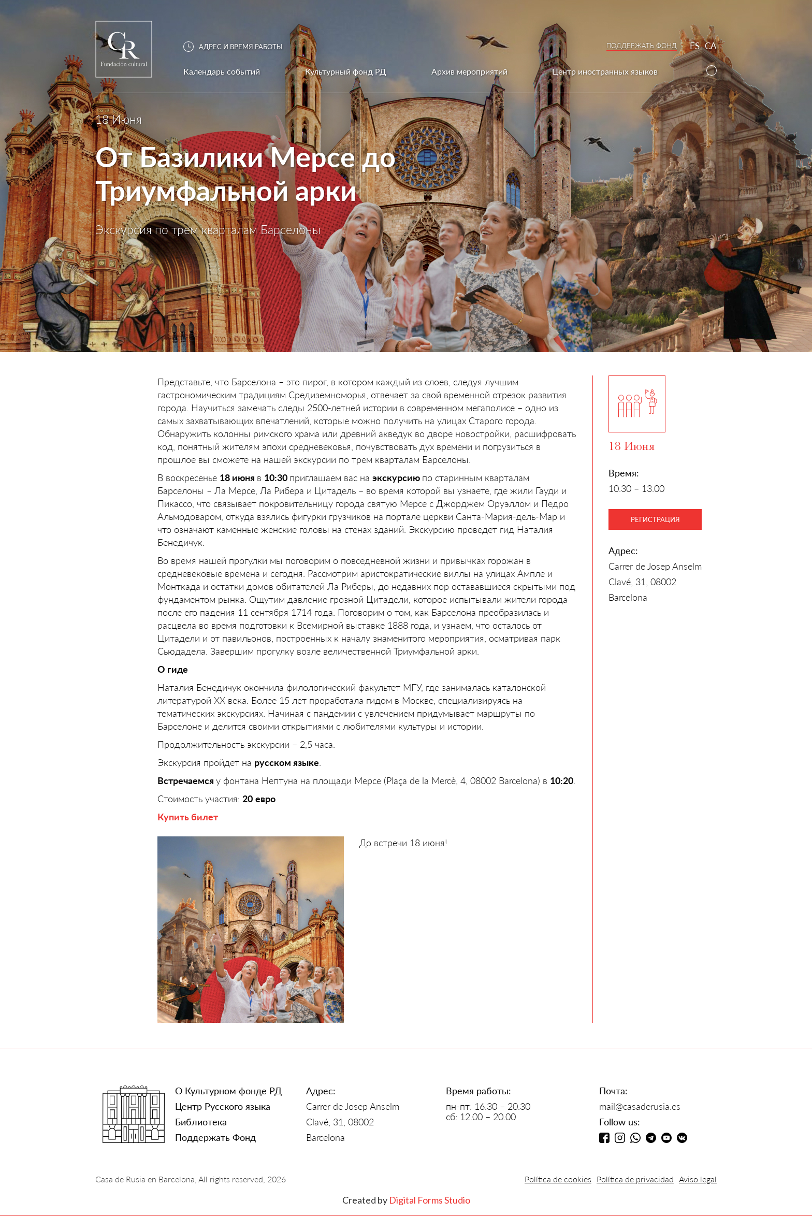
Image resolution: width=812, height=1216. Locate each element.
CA (711, 45)
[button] (238, 47)
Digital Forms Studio (429, 1200)
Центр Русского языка (222, 1106)
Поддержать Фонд (215, 1137)
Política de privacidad (635, 1179)
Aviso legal (698, 1179)
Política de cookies (558, 1179)
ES (695, 45)
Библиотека (201, 1122)
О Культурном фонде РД (228, 1090)
